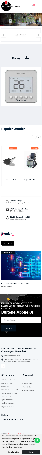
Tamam (31, 452)
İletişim (25, 380)
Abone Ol (9, 328)
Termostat (21, 100)
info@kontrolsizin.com (12, 355)
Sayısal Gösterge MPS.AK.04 (30, 180)
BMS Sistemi (7, 286)
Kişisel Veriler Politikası (10, 393)
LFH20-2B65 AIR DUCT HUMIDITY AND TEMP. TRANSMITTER (9, 180)
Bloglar (8, 243)
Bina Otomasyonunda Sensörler (15, 283)
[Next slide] (38, 35)
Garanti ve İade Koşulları (11, 390)
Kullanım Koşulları (8, 403)
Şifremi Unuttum (28, 390)
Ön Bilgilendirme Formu (10, 380)
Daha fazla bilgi (13, 452)
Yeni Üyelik (27, 387)
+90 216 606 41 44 (12, 419)
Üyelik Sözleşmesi (8, 407)
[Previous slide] (3, 35)
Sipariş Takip (27, 383)
